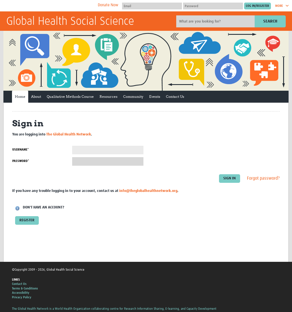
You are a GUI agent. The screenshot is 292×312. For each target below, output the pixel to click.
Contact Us (175, 96)
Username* (20, 149)
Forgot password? (263, 178)
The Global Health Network (49, 5)
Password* (20, 161)
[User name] (152, 6)
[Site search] (216, 21)
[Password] (213, 6)
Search (270, 21)
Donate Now (108, 5)
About (36, 96)
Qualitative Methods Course (70, 96)
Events (154, 96)
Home (20, 96)
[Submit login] (257, 6)
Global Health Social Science (70, 21)
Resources (108, 96)
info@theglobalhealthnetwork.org (148, 191)
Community (133, 96)
